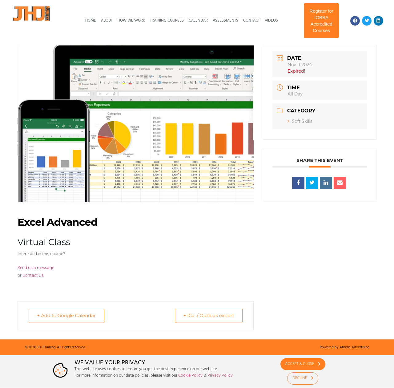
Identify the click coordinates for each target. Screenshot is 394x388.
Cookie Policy (190, 375)
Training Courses (167, 20)
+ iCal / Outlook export (208, 315)
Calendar (198, 20)
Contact (251, 20)
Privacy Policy (220, 375)
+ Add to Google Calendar (67, 315)
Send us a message (36, 267)
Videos (271, 20)
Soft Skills (299, 121)
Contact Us (33, 275)
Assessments (225, 20)
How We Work (131, 20)
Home (90, 20)
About (107, 20)
